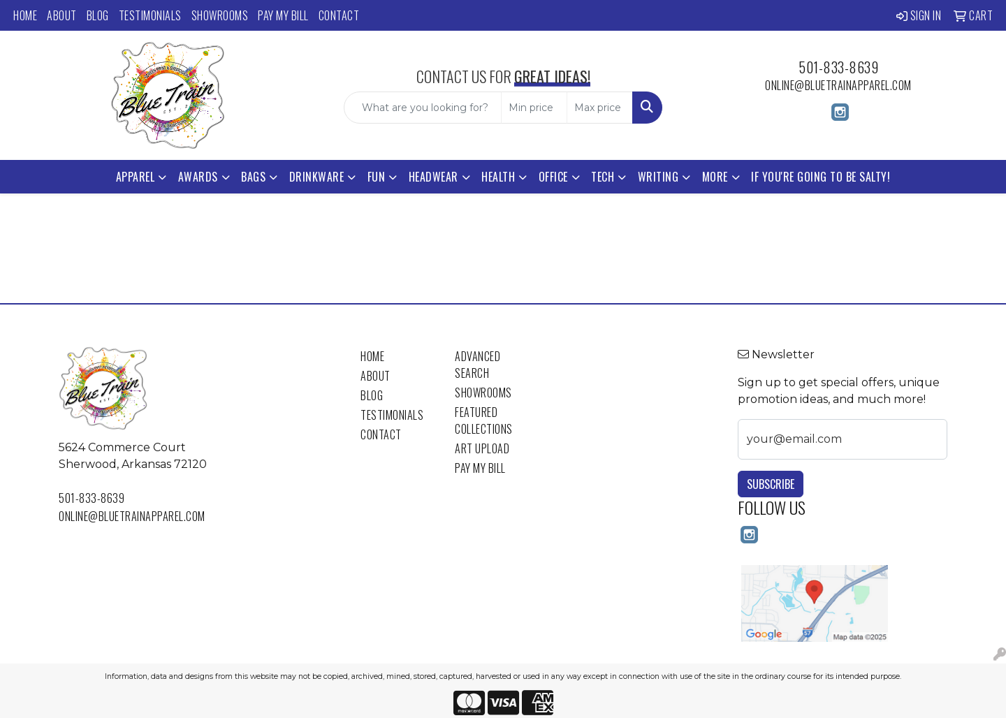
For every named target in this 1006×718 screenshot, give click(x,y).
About (62, 15)
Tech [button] (602, 176)
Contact (339, 15)
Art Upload (482, 448)
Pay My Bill (283, 15)
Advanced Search (477, 364)
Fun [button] (376, 176)
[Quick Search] (423, 107)
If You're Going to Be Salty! (820, 176)
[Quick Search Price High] (600, 107)
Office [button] (553, 176)
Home (25, 15)
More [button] (715, 176)
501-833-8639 (838, 67)
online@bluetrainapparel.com (838, 85)
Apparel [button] (135, 176)
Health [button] (498, 176)
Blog (98, 15)
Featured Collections (484, 420)
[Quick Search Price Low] (534, 107)
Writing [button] (658, 176)
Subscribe (770, 484)
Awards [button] (198, 176)
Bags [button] (253, 176)
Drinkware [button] (316, 176)
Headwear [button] (433, 176)
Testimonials (150, 15)
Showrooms (220, 15)
